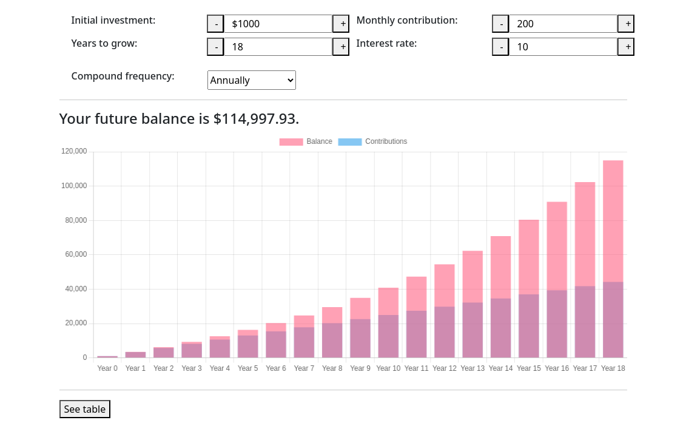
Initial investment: (114, 21)
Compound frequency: (123, 76)
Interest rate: (387, 44)
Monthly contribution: (407, 21)
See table (85, 409)
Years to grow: (105, 44)
